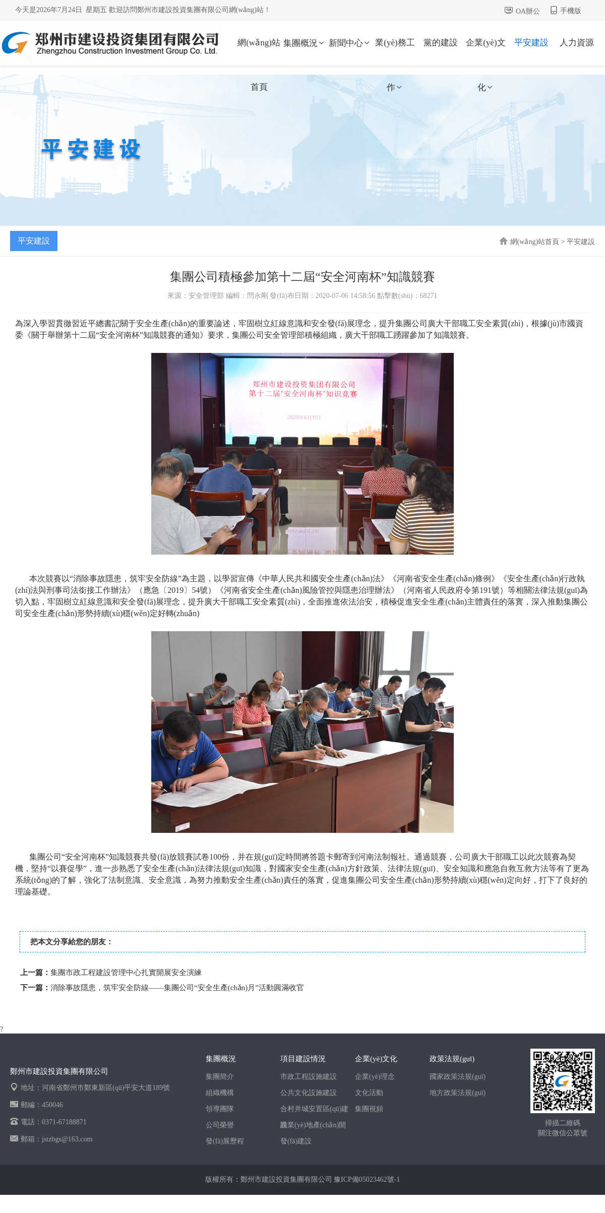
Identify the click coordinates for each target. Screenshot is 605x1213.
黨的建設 (441, 42)
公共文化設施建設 (308, 1093)
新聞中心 (350, 43)
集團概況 (304, 43)
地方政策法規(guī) (458, 1093)
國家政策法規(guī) (458, 1076)
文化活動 (369, 1093)
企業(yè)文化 (485, 51)
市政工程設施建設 (308, 1076)
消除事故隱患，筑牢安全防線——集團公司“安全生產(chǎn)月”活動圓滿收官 (177, 988)
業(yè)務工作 (394, 51)
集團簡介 (220, 1076)
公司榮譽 (220, 1125)
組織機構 (220, 1093)
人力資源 (577, 42)
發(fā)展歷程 (225, 1141)
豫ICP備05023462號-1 (367, 1179)
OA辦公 (528, 11)
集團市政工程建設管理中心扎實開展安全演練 (126, 972)
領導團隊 (220, 1109)
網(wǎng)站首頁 (258, 51)
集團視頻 (369, 1109)
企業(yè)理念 (375, 1076)
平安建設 (531, 42)
